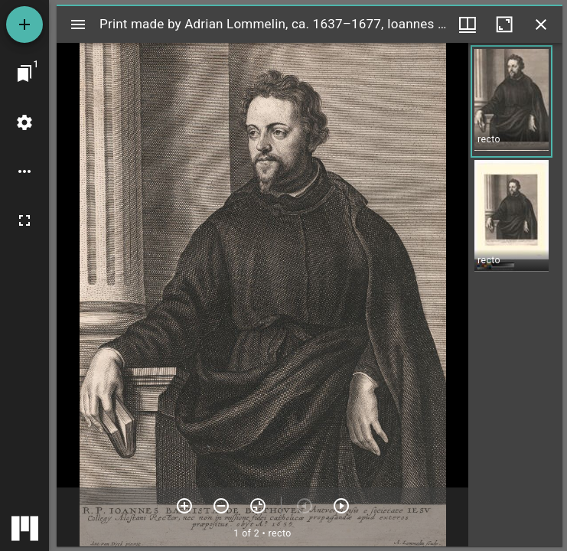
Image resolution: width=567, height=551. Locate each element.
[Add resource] (24, 24)
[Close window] (541, 24)
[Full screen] (24, 220)
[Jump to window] (24, 73)
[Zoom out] (221, 505)
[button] (511, 101)
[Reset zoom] (258, 505)
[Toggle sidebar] (78, 24)
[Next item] (341, 505)
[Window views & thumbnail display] (467, 24)
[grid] (515, 294)
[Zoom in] (184, 505)
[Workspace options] (24, 171)
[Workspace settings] (24, 122)
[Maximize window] (504, 24)
